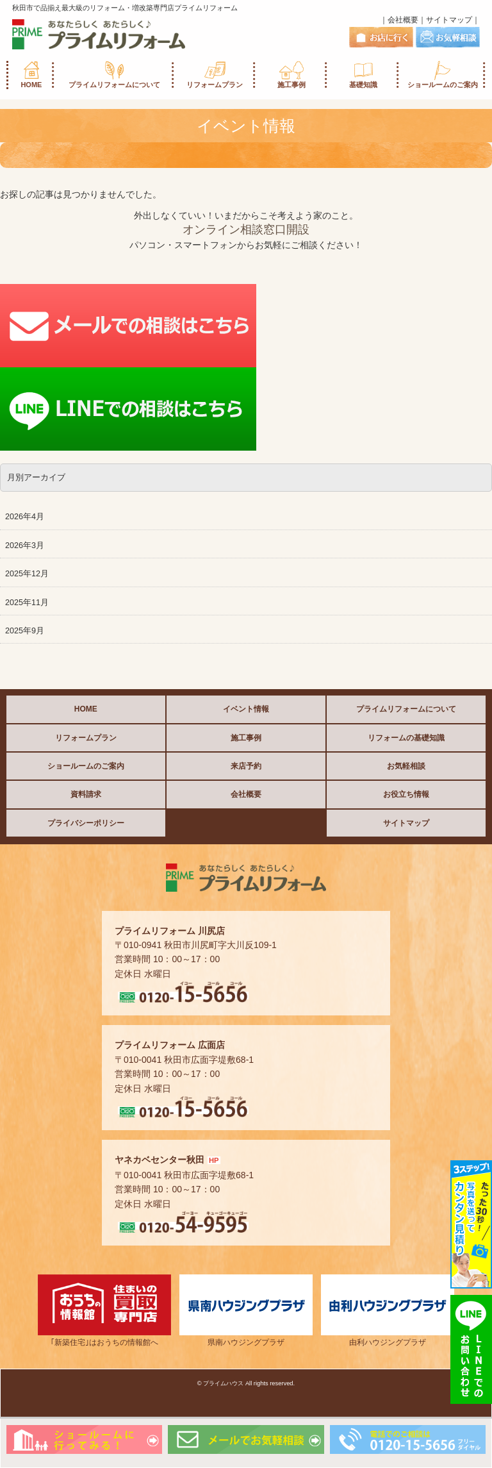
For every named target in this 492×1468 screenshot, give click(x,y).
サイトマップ (449, 19)
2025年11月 (27, 602)
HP (214, 1160)
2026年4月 (24, 516)
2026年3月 (24, 545)
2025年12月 (27, 573)
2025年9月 (24, 630)
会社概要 (403, 19)
